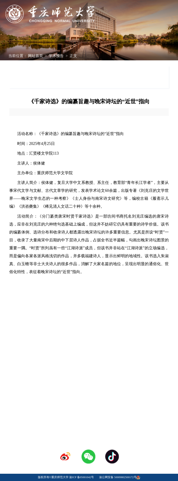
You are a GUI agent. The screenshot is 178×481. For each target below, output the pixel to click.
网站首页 (35, 56)
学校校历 (54, 384)
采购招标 (123, 384)
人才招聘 (89, 384)
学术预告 (56, 56)
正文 (73, 56)
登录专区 (89, 391)
